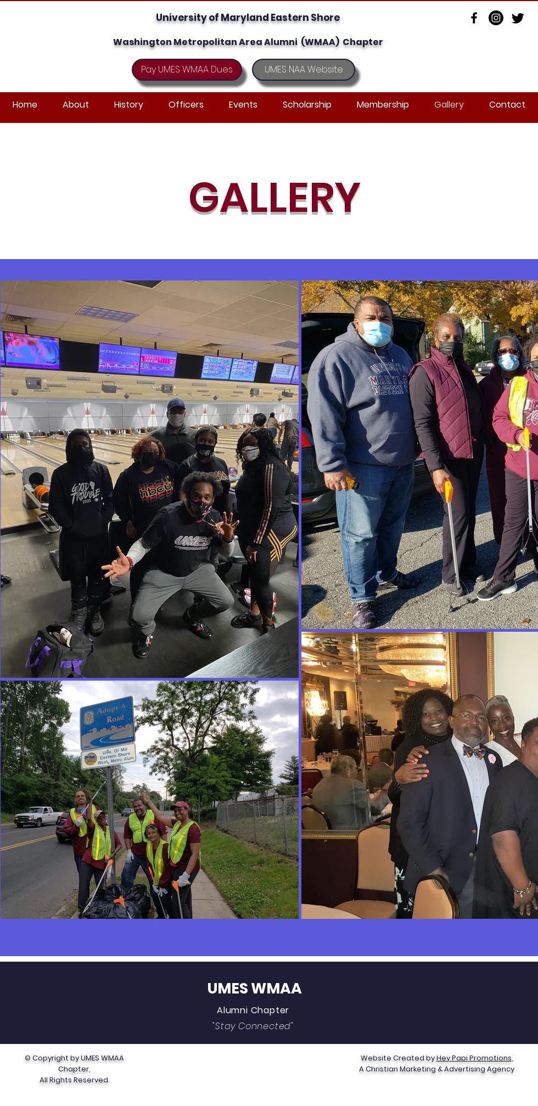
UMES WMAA (255, 988)
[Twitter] (518, 17)
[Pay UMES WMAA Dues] (187, 70)
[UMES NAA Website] (303, 70)
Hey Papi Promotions (474, 1058)
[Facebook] (474, 17)
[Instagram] (496, 17)
